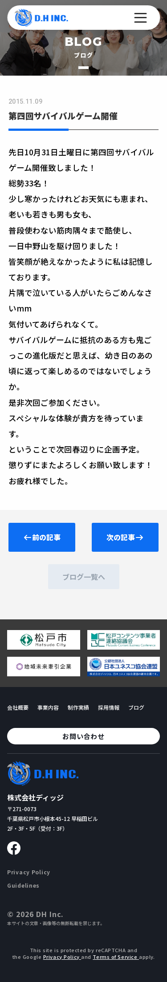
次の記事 (125, 537)
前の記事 (42, 537)
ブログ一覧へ (83, 576)
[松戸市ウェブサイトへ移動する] (43, 646)
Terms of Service (116, 956)
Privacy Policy (28, 872)
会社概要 (18, 707)
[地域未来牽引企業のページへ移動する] (43, 672)
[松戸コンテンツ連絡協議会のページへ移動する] (123, 646)
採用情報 (108, 707)
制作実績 (78, 707)
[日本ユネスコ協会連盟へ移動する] (123, 672)
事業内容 (48, 707)
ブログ (136, 707)
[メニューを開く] (140, 18)
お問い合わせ (83, 736)
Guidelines (23, 885)
